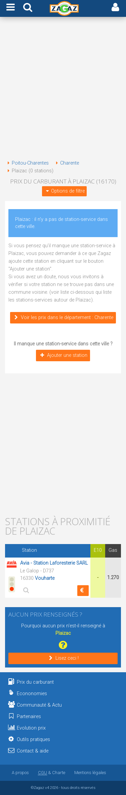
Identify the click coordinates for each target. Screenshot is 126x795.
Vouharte (44, 578)
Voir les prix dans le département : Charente (63, 317)
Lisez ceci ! (63, 658)
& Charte (51, 772)
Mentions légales (90, 772)
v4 (47, 787)
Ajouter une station (63, 355)
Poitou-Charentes (27, 163)
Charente (66, 163)
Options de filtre (64, 191)
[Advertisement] (63, 89)
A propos (20, 772)
